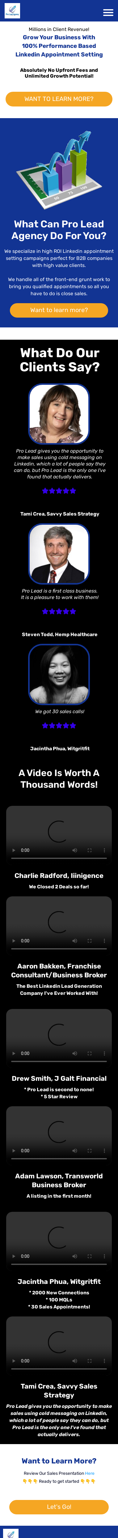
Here (90, 1473)
